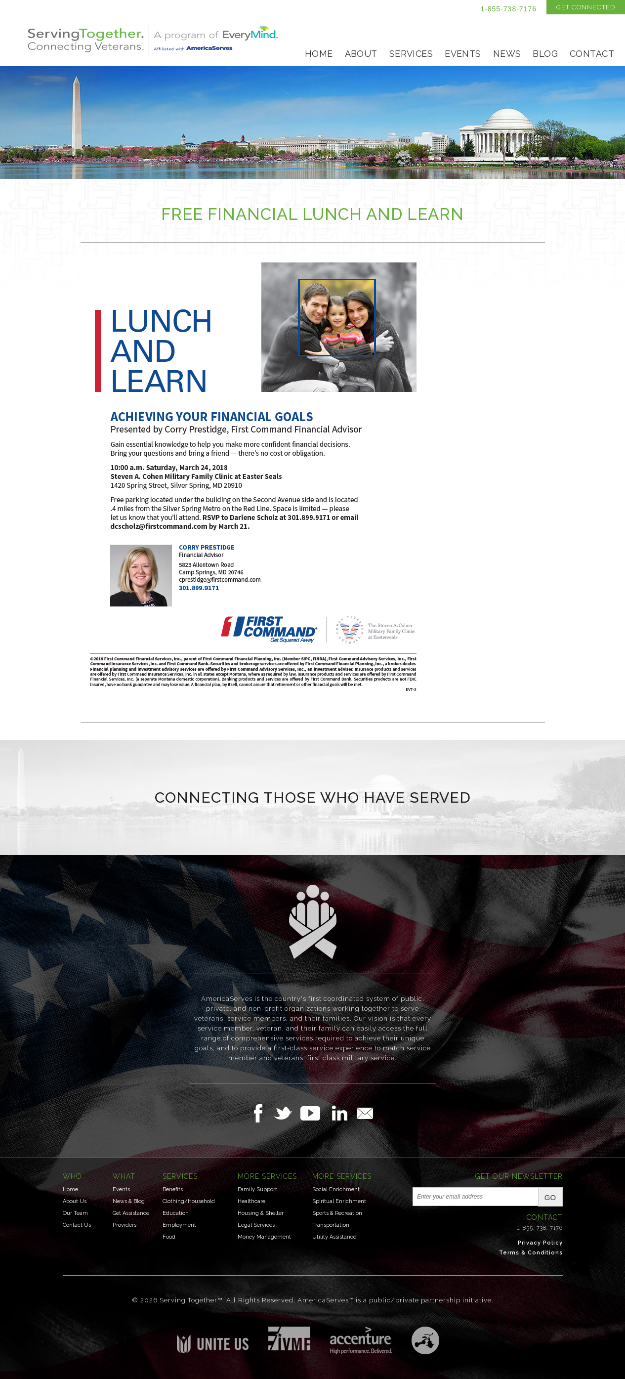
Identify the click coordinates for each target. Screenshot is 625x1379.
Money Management (264, 1237)
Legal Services (256, 1225)
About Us (74, 1201)
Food (169, 1237)
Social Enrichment (336, 1189)
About (361, 53)
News (507, 53)
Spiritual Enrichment (339, 1201)
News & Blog (129, 1201)
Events (463, 53)
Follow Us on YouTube (315, 1113)
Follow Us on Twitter (286, 1113)
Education (176, 1213)
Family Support (257, 1189)
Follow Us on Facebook (261, 1113)
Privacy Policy (540, 1243)
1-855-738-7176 (508, 9)
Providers (124, 1225)
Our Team (75, 1213)
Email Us (365, 1113)
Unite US (213, 1340)
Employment (179, 1225)
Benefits (173, 1189)
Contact (592, 53)
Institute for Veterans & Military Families (289, 1338)
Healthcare (251, 1201)
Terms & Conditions (531, 1253)
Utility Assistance (334, 1237)
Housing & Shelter (261, 1213)
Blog (545, 53)
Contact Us (77, 1225)
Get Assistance (131, 1213)
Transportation (330, 1225)
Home (319, 53)
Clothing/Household (189, 1201)
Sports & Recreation (337, 1213)
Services (411, 53)
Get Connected (585, 7)
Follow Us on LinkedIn (342, 1113)
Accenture (361, 1340)
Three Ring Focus (425, 1340)
